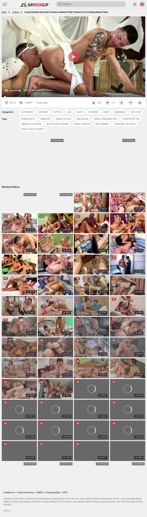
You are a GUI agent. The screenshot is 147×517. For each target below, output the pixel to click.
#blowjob (82, 119)
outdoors (27, 112)
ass (69, 112)
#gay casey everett (33, 129)
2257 (65, 492)
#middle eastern (31, 124)
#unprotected (131, 119)
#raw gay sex (63, 119)
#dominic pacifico (125, 124)
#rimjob (45, 119)
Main (4, 12)
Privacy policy (53, 492)
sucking (43, 112)
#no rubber (102, 124)
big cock (136, 112)
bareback (120, 112)
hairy (79, 112)
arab (106, 112)
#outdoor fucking (57, 124)
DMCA (40, 492)
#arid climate (82, 124)
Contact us (9, 492)
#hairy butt (28, 119)
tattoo (57, 112)
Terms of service (25, 492)
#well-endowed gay (105, 119)
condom (93, 112)
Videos (15, 12)
